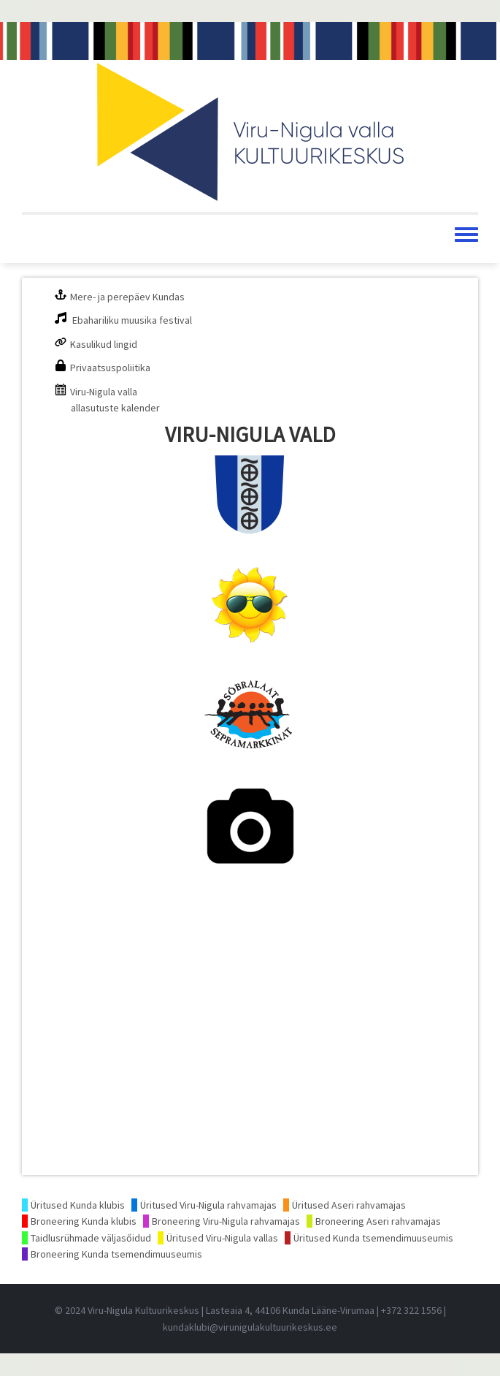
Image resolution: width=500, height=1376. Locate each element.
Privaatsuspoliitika (110, 367)
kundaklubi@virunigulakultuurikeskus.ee (250, 1327)
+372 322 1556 (411, 1310)
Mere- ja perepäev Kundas (127, 296)
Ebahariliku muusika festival (132, 320)
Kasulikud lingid (103, 344)
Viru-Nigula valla (103, 391)
